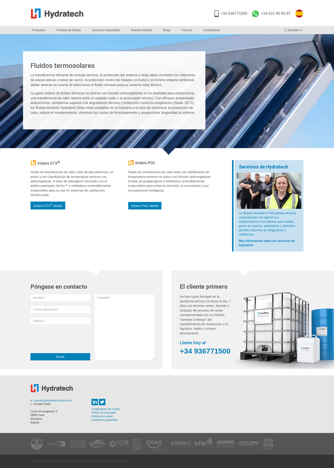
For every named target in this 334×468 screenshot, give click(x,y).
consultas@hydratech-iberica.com (52, 400)
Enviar (60, 356)
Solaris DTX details (47, 205)
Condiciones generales (104, 419)
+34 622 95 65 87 (276, 13)
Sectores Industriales (106, 30)
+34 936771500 (234, 13)
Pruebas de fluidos (68, 30)
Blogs (167, 30)
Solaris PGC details (145, 206)
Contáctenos (211, 30)
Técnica (187, 30)
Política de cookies (102, 416)
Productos (38, 30)
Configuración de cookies (105, 409)
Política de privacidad (103, 412)
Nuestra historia (141, 30)
